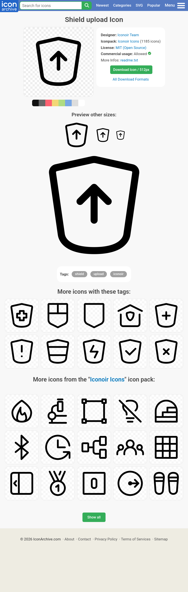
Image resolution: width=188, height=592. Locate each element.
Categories (122, 5)
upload (99, 274)
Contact (84, 539)
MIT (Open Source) (131, 47)
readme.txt (129, 60)
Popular (153, 5)
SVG (139, 5)
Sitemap (161, 539)
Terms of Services (135, 539)
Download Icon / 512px (131, 70)
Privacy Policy (106, 539)
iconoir (118, 274)
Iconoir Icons (128, 41)
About (69, 539)
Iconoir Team (128, 35)
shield (79, 274)
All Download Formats (131, 79)
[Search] (87, 5)
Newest (102, 5)
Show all (93, 517)
